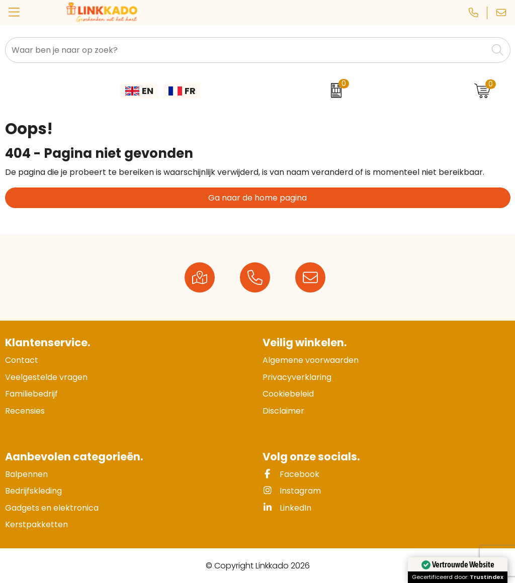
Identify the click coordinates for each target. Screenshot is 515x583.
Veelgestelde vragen (46, 377)
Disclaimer (283, 411)
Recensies (25, 411)
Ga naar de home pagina (257, 198)
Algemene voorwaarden (311, 360)
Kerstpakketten (36, 524)
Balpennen (26, 474)
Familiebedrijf (31, 394)
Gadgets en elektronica (52, 508)
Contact (21, 360)
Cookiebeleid (288, 394)
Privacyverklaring (297, 377)
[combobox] (246, 50)
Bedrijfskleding (33, 491)
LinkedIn (287, 508)
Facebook (291, 474)
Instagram (292, 491)
